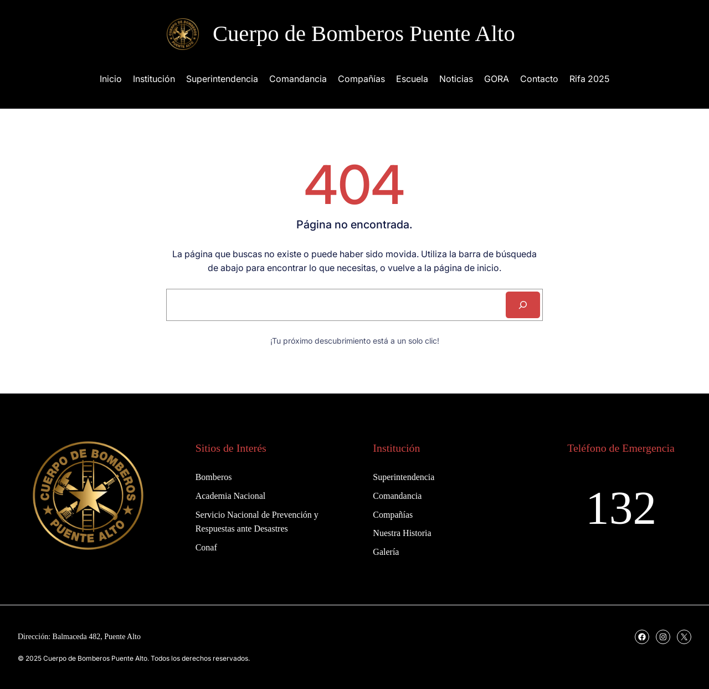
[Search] (523, 305)
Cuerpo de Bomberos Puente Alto (364, 33)
